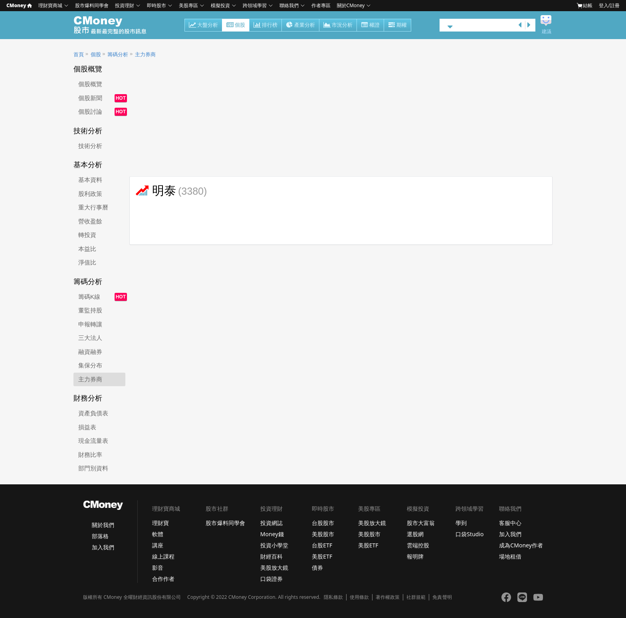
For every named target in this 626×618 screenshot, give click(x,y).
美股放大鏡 (274, 567)
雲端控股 (418, 545)
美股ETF (322, 556)
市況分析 (338, 25)
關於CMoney (351, 5)
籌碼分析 (117, 54)
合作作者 (163, 578)
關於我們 (103, 525)
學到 (461, 523)
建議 (546, 31)
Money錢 (272, 534)
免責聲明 (442, 597)
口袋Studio (469, 534)
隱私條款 (333, 597)
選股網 (415, 534)
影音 (157, 567)
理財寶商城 (50, 5)
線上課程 (163, 556)
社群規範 (416, 597)
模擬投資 (220, 5)
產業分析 (300, 25)
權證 (370, 25)
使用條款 (359, 597)
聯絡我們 (289, 5)
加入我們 (103, 547)
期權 (397, 25)
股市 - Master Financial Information (114, 25)
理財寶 (160, 523)
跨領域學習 (255, 5)
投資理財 (124, 5)
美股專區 (188, 5)
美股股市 (323, 534)
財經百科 (271, 556)
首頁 (78, 54)
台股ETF (322, 545)
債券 (317, 567)
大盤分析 (203, 25)
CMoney (19, 5)
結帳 (584, 5)
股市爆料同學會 (92, 5)
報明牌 (415, 556)
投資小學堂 (274, 545)
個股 (235, 25)
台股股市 (323, 523)
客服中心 (510, 523)
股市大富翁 (421, 523)
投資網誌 (271, 523)
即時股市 (156, 5)
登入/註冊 (609, 5)
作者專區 (321, 5)
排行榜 (265, 25)
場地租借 (510, 556)
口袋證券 (271, 578)
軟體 (157, 534)
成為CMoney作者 (521, 545)
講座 (157, 545)
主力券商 (145, 54)
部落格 (100, 536)
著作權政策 (388, 597)
